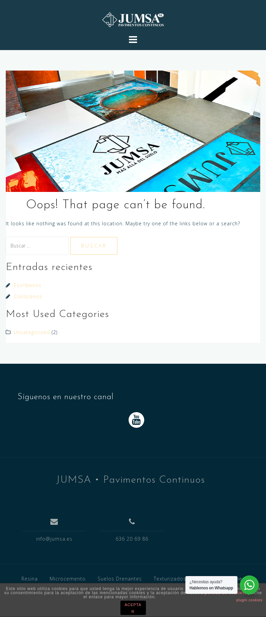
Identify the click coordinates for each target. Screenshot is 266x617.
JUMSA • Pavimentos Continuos (130, 480)
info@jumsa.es (54, 539)
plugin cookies (249, 600)
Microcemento (68, 578)
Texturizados (170, 578)
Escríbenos (27, 285)
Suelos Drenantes (120, 578)
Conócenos (28, 296)
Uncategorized (32, 332)
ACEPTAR (132, 608)
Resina (29, 578)
